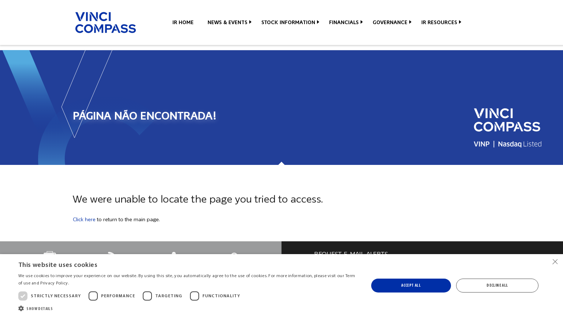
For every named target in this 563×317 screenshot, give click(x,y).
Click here (84, 219)
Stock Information (288, 22)
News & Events (227, 22)
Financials (344, 22)
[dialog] (281, 285)
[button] (188, 308)
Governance (390, 22)
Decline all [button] (497, 285)
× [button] (555, 262)
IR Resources (439, 22)
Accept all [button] (411, 285)
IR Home (183, 22)
